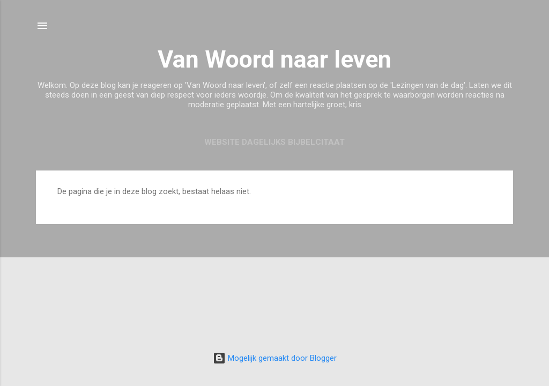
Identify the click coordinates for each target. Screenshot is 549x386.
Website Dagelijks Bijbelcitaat (274, 142)
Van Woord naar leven (274, 59)
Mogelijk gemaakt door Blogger (275, 358)
